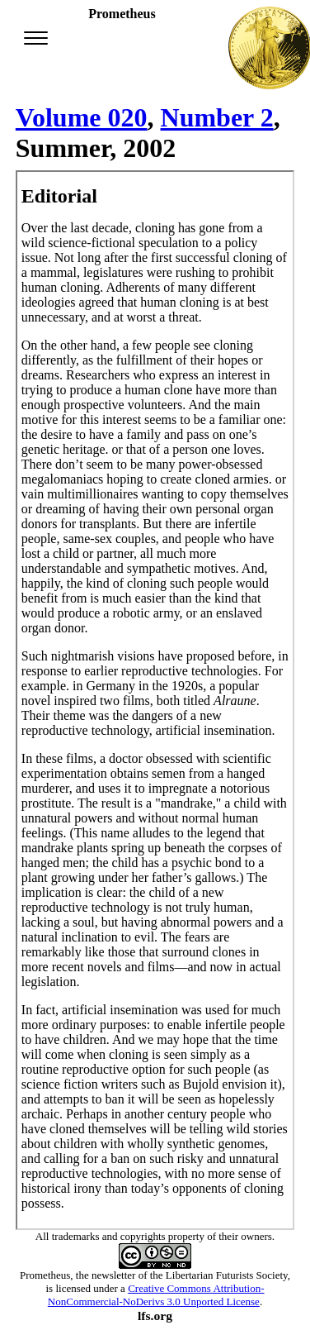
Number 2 (217, 117)
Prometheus (45, 1275)
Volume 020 (82, 117)
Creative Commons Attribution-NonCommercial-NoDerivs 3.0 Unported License (156, 1295)
